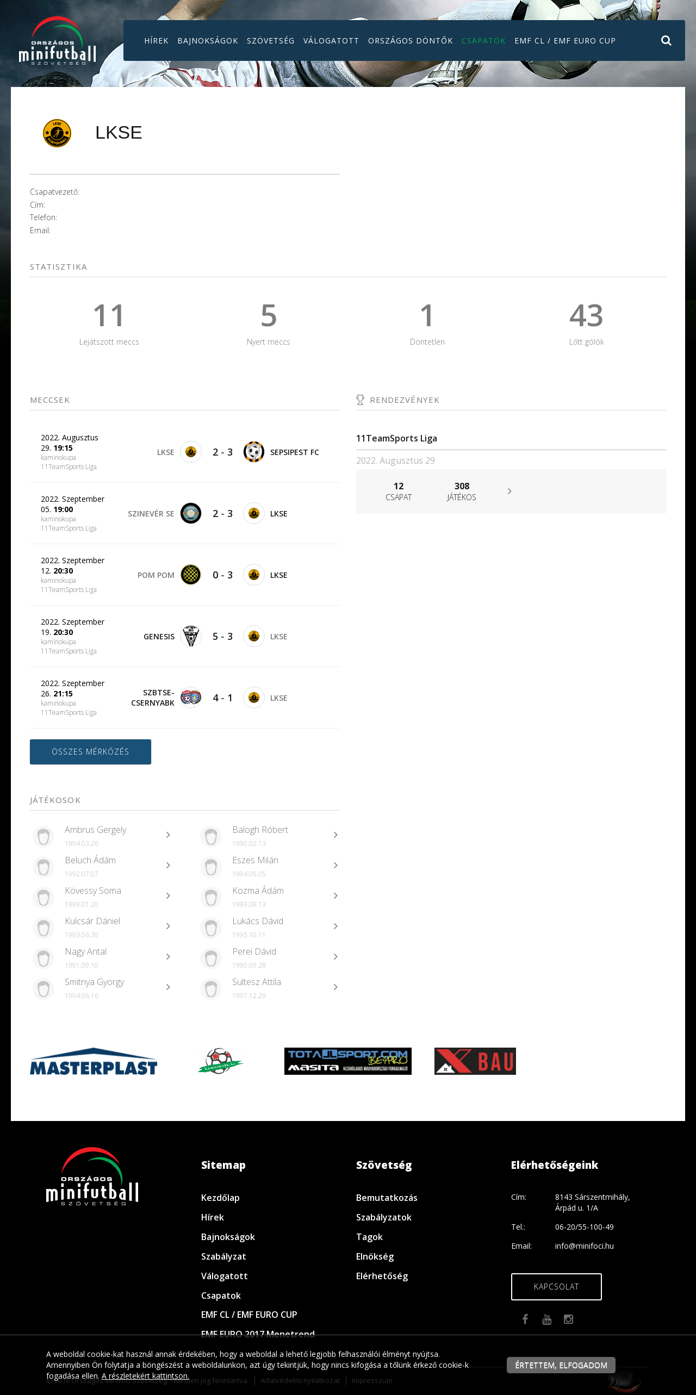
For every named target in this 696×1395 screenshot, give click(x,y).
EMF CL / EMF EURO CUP (565, 40)
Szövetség (271, 40)
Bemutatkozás (387, 1198)
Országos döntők (410, 40)
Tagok (369, 1237)
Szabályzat (223, 1256)
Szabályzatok (384, 1217)
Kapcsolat (556, 1286)
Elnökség (375, 1256)
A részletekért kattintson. (145, 1376)
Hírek (156, 40)
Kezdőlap (220, 1198)
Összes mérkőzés (90, 751)
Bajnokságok (207, 40)
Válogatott (331, 40)
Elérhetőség (382, 1276)
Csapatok (484, 40)
